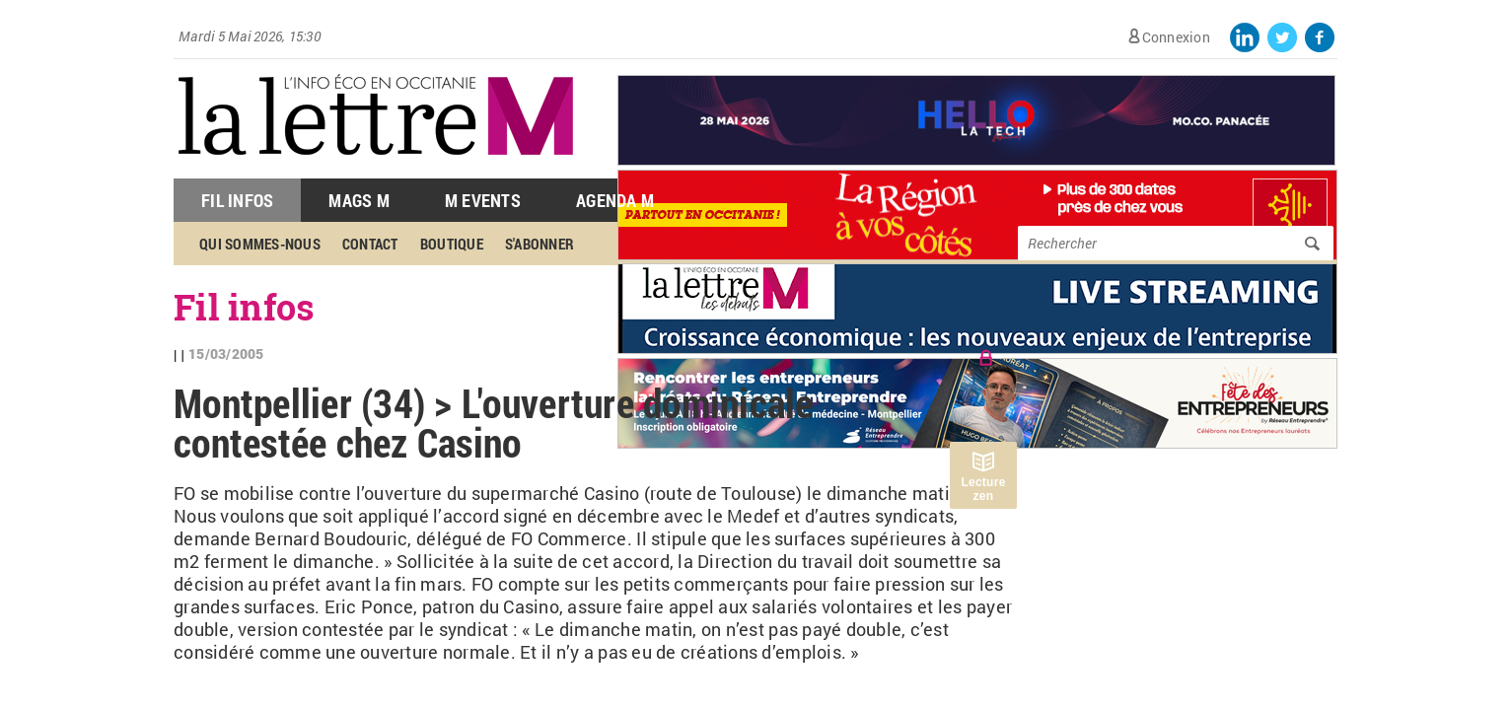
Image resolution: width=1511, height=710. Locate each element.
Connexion (1176, 37)
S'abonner (539, 243)
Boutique (451, 243)
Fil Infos (237, 200)
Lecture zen (983, 489)
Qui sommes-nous (260, 243)
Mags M (359, 200)
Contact (370, 243)
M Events (483, 200)
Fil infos (244, 306)
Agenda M (615, 200)
